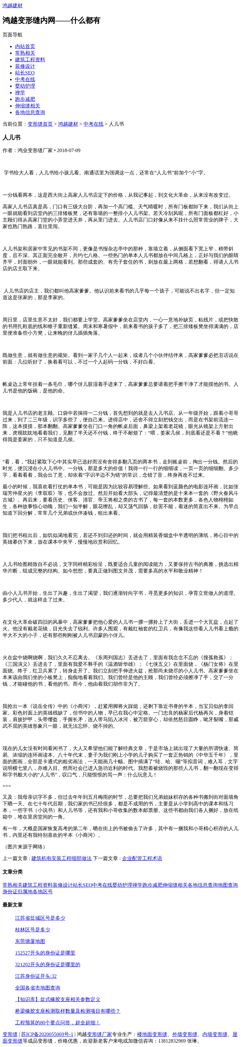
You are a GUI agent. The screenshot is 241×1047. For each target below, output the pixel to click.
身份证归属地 (18, 891)
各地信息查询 (30, 112)
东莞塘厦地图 (30, 941)
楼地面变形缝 (152, 1034)
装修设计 (25, 66)
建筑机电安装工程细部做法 (61, 858)
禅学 (20, 92)
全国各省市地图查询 (37, 987)
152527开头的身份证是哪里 (45, 953)
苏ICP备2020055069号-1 (47, 1034)
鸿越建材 (13, 5)
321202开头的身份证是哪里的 (47, 964)
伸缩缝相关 (27, 105)
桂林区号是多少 (32, 929)
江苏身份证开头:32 (35, 976)
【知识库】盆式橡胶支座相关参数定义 (57, 999)
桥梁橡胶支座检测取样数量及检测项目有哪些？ (67, 1011)
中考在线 (25, 79)
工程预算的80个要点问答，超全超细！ (57, 1022)
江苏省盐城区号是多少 (40, 918)
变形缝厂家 (99, 1034)
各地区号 (43, 891)
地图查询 (228, 885)
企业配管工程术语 (142, 858)
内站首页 (25, 46)
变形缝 (10, 1034)
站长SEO (25, 72)
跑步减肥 (25, 99)
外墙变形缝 (184, 1034)
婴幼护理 (25, 86)
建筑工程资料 (30, 59)
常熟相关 (25, 53)
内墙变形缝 (215, 1034)
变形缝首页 (40, 124)
